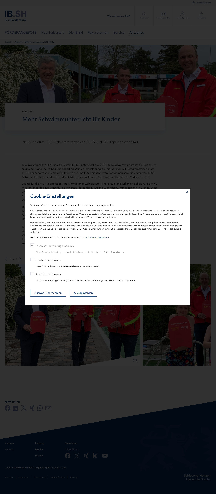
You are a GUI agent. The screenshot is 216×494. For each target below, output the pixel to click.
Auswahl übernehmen (48, 293)
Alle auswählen (83, 293)
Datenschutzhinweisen (98, 237)
